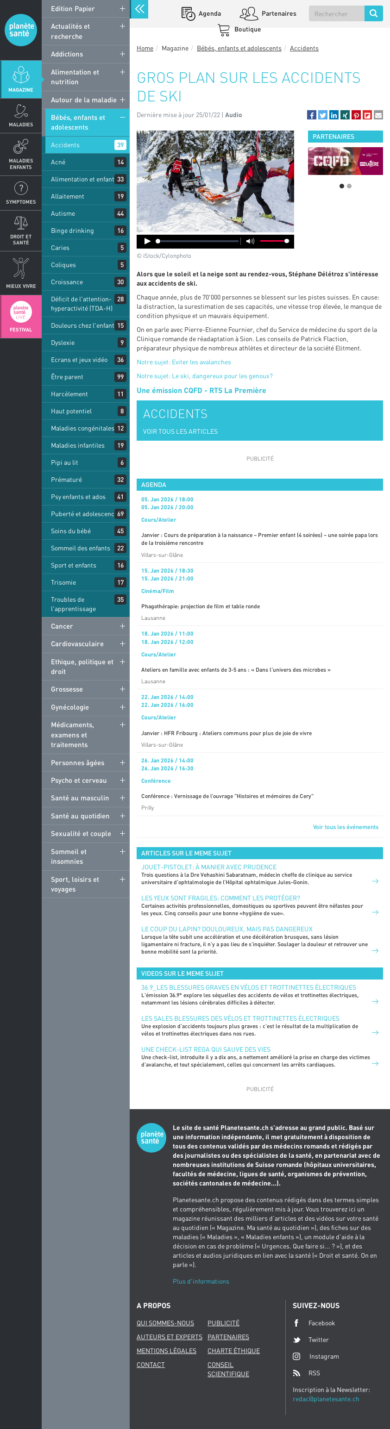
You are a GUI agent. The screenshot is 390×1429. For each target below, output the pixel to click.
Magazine (20, 90)
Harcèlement (69, 394)
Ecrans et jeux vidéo (79, 359)
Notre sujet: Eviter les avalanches (184, 362)
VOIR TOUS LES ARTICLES (180, 431)
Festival (21, 329)
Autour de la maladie (84, 99)
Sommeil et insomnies (69, 856)
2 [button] (349, 186)
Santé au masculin (80, 797)
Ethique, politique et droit (82, 666)
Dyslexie (63, 342)
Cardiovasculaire (77, 643)
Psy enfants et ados (78, 496)
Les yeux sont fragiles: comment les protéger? (220, 898)
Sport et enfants (73, 565)
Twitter (311, 1339)
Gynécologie (70, 707)
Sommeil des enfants (80, 548)
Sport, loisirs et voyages (75, 884)
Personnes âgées (77, 762)
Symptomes (21, 202)
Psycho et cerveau (79, 780)
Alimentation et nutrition (75, 77)
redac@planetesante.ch (326, 1399)
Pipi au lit (64, 462)
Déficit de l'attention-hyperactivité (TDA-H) (82, 303)
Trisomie (63, 582)
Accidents (65, 145)
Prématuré (66, 479)
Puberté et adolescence (84, 514)
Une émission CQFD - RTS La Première (201, 390)
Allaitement (67, 196)
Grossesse (67, 689)
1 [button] (342, 186)
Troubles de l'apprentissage (73, 603)
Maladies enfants (21, 163)
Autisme (63, 213)
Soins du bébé (71, 531)
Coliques (63, 264)
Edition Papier (73, 8)
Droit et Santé (20, 239)
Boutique (247, 29)
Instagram (316, 1356)
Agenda (209, 13)
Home (145, 48)
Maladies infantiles (78, 445)
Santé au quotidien (80, 815)
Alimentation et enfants (84, 179)
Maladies (21, 124)
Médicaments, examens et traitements (72, 734)
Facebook (314, 1323)
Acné (58, 162)
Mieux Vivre (21, 286)
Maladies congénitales (82, 428)
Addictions (67, 54)
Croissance (67, 282)
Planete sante (21, 30)
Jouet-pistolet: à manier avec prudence (209, 867)
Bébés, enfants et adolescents (78, 122)
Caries (60, 247)
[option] (345, 161)
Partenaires (278, 13)
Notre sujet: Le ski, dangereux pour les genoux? (205, 376)
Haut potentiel (71, 411)
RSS (306, 1373)
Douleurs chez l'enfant (82, 325)
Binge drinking (72, 230)
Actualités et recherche (70, 31)
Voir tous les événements (345, 826)
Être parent (67, 377)
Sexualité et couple (81, 833)
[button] (311, 114)
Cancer (62, 626)
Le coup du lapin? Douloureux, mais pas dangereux (227, 929)
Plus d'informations (201, 1281)
